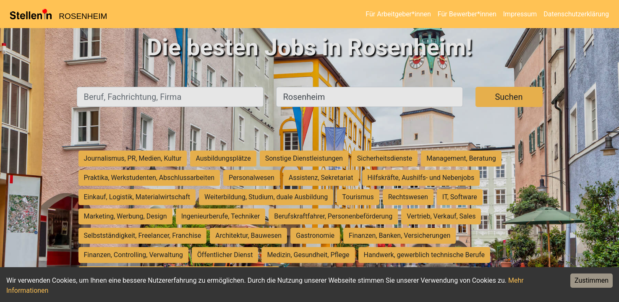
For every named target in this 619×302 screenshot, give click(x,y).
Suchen (508, 97)
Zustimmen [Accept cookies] (592, 280)
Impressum (520, 14)
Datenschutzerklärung (576, 14)
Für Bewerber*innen (467, 14)
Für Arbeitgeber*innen (398, 14)
